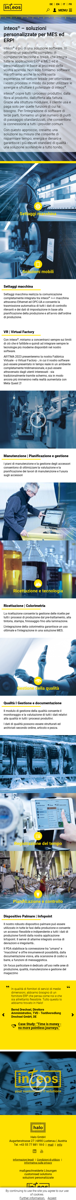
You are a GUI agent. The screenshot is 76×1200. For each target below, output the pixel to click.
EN (57, 4)
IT (64, 4)
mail (50, 1144)
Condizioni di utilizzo (48, 1159)
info (59, 1144)
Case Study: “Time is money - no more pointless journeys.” (39, 1026)
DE (51, 4)
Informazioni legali (23, 1159)
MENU (63, 10)
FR (70, 4)
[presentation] (3, 1015)
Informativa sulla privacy (38, 1162)
